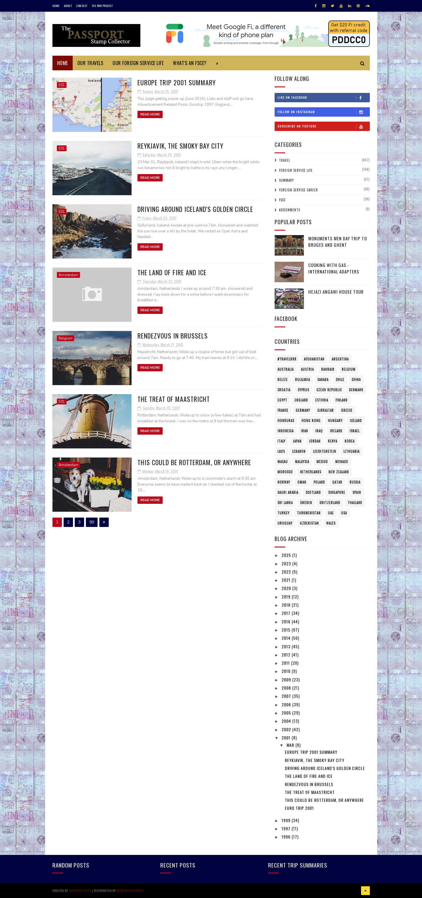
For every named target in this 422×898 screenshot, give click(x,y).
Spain (357, 492)
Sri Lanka (285, 502)
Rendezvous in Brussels (172, 335)
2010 (287, 671)
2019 (287, 596)
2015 (287, 630)
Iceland (356, 420)
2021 (287, 580)
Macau (283, 461)
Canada (323, 379)
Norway (284, 482)
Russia (355, 482)
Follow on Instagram (324, 112)
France (283, 410)
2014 (287, 638)
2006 (287, 704)
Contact (81, 6)
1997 (287, 828)
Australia (286, 369)
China (356, 379)
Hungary (335, 420)
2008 (287, 688)
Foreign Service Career (298, 190)
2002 (287, 729)
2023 (287, 563)
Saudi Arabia (288, 492)
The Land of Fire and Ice (172, 272)
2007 (287, 696)
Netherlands (310, 472)
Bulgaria (302, 379)
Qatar (337, 482)
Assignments (289, 210)
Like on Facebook (324, 97)
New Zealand (339, 472)
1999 (287, 820)
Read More (150, 114)
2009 (287, 679)
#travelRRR (287, 359)
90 (91, 522)
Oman (301, 482)
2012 (287, 655)
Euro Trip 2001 (299, 808)
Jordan (315, 441)
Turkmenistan (309, 513)
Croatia (284, 389)
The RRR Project (102, 6)
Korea (350, 441)
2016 (287, 621)
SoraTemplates (80, 890)
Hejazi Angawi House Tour (336, 291)
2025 (287, 555)
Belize (283, 379)
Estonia (321, 400)
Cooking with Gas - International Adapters (333, 268)
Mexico (322, 461)
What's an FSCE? (190, 63)
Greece (347, 410)
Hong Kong (311, 420)
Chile (340, 379)
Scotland (313, 492)
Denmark (356, 389)
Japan (297, 441)
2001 (287, 737)
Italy (281, 441)
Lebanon (299, 451)
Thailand (355, 502)
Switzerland (329, 502)
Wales (331, 523)
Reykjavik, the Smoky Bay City (180, 145)
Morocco (285, 472)
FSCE (282, 200)
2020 (287, 588)
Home (55, 6)
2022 (287, 572)
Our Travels (90, 63)
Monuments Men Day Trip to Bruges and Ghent (337, 241)
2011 (286, 663)
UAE (331, 513)
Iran (304, 430)
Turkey (284, 513)
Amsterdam (68, 275)
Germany (303, 410)
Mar (291, 745)
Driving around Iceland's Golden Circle (195, 209)
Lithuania (351, 451)
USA (344, 513)
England (301, 400)
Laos (281, 451)
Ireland (336, 430)
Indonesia (286, 430)
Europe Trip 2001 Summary (176, 82)
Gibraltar (325, 410)
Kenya (332, 441)
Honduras (286, 420)
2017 (287, 613)
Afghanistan (314, 359)
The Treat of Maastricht (173, 399)
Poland (319, 482)
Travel (284, 160)
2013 (287, 646)
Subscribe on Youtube (324, 126)
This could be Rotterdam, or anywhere (194, 462)
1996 (287, 837)
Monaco (341, 461)
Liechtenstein (324, 451)
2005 (287, 713)
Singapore (336, 492)
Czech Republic (329, 389)
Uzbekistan (309, 523)
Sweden (306, 502)
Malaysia (302, 461)
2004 (287, 721)
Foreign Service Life (296, 170)
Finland (342, 400)
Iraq (319, 430)
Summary (286, 180)
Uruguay (285, 523)
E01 (62, 85)
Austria (307, 369)
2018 (287, 605)
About (68, 6)
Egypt (282, 400)
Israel (355, 430)
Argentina (340, 359)
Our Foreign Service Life (138, 63)
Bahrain (327, 369)
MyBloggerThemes (130, 890)
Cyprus (303, 389)
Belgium (65, 338)
